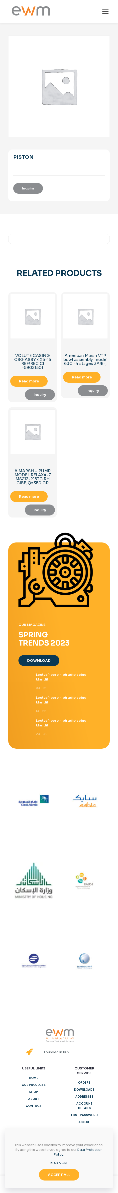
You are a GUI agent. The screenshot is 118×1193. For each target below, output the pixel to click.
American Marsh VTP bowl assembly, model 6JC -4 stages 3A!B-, (85, 359)
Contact (34, 1106)
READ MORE (59, 1163)
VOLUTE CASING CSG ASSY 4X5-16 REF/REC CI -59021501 (32, 361)
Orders (84, 1082)
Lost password (84, 1115)
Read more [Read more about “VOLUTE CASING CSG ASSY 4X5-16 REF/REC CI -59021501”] (29, 381)
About (33, 1099)
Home (33, 1078)
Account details (84, 1105)
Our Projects (34, 1085)
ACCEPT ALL (59, 1175)
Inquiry (28, 188)
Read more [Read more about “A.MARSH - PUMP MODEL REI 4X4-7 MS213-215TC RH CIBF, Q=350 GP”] (29, 496)
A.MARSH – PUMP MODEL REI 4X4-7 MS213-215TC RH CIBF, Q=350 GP (32, 477)
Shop (33, 1092)
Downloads (84, 1089)
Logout (84, 1122)
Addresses (84, 1096)
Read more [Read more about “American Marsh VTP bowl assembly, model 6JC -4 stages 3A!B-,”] (82, 377)
